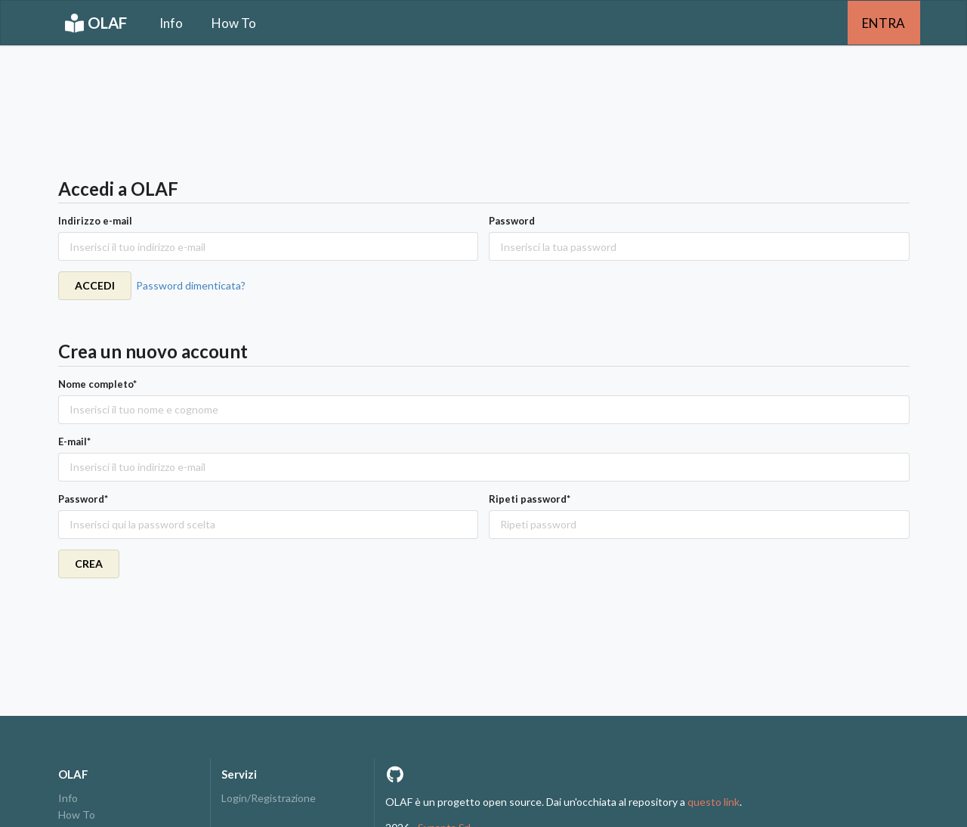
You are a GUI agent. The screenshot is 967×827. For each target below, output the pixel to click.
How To (234, 23)
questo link (713, 801)
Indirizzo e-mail (95, 221)
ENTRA (883, 23)
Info (171, 23)
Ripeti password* (529, 499)
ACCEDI (95, 285)
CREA (89, 563)
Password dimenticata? (191, 285)
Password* (83, 499)
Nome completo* (97, 384)
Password (512, 221)
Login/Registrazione (268, 798)
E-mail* (74, 441)
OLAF (96, 23)
